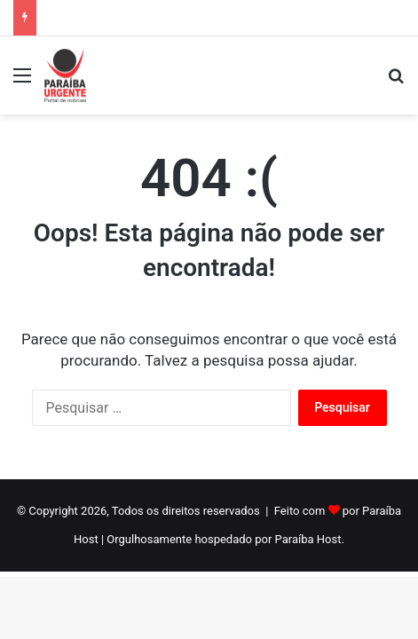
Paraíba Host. (309, 539)
